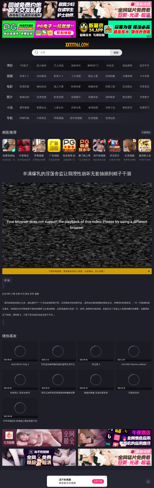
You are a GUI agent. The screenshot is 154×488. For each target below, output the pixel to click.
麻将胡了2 (93, 65)
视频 (10, 76)
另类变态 (144, 86)
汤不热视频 (76, 118)
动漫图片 (76, 97)
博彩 (10, 65)
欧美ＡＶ (58, 76)
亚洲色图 (41, 97)
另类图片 (144, 97)
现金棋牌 (127, 65)
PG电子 (24, 65)
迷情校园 (93, 107)
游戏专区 (76, 65)
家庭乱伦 (41, 107)
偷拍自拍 (41, 86)
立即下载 (98, 481)
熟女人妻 (93, 76)
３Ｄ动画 (76, 76)
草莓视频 (58, 118)
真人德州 (41, 65)
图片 (10, 97)
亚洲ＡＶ (24, 76)
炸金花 (110, 65)
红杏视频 (93, 118)
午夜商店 (41, 118)
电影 (10, 86)
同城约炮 (24, 118)
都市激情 (24, 107)
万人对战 (58, 65)
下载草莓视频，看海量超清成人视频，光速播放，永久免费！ (99, 271)
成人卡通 (58, 86)
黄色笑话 (127, 107)
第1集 (7, 280)
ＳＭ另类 (144, 76)
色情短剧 (110, 118)
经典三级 (110, 86)
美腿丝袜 (93, 97)
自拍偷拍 (41, 76)
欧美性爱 (76, 86)
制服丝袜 (93, 86)
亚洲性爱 (24, 86)
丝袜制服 (110, 76)
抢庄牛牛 (144, 65)
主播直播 (127, 76)
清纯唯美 (110, 97)
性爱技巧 (144, 107)
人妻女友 (58, 107)
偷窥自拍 (24, 97)
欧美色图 (58, 97)
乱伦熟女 (127, 86)
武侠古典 (76, 107)
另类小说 (110, 107)
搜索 (116, 52)
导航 (10, 118)
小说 (10, 107)
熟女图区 (127, 97)
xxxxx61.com (77, 45)
